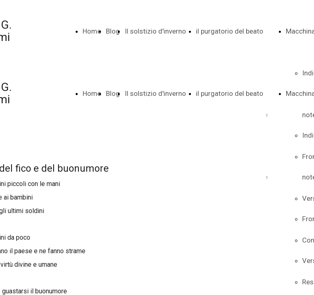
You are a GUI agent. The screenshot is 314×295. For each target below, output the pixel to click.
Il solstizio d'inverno (155, 31)
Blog (113, 31)
